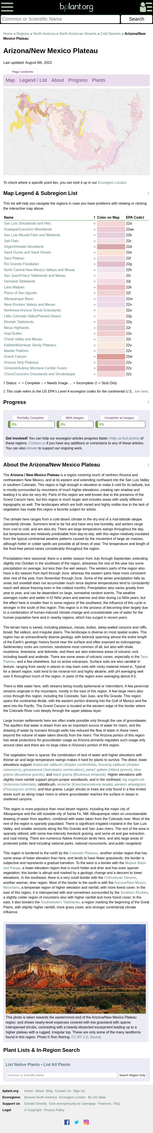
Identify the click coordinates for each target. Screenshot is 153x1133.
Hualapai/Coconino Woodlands (28, 229)
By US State (97, 1097)
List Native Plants (23, 1064)
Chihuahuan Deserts (120, 877)
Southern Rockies (134, 892)
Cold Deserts (110, 34)
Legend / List (33, 80)
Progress (78, 80)
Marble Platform (16, 351)
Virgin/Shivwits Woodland (23, 246)
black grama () (79, 774)
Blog (49, 1091)
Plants (98, 80)
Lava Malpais (14, 287)
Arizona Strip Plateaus (21, 362)
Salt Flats (11, 241)
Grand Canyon (15, 356)
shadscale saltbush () (64, 765)
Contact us (37, 443)
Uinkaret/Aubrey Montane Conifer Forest (35, 368)
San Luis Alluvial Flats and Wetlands (32, 235)
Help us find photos (124, 438)
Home (8, 34)
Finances (104, 1103)
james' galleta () (109, 770)
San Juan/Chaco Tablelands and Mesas (35, 275)
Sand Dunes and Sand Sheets (27, 252)
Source (95, 1037)
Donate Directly (35, 1103)
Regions (22, 34)
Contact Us (63, 1091)
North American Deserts (78, 34)
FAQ (116, 1103)
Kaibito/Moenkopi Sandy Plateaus (30, 345)
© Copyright (33, 1110)
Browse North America (40, 1097)
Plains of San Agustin (20, 293)
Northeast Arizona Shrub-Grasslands (32, 310)
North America (44, 34)
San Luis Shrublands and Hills (27, 223)
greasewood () (53, 770)
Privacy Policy (54, 1110)
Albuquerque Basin (18, 299)
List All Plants (57, 1064)
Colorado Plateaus (83, 853)
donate (31, 448)
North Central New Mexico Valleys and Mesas (39, 270)
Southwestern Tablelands (60, 902)
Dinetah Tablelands (19, 322)
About (57, 80)
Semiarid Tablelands (19, 281)
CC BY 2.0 (79, 1037)
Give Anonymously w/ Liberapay (72, 1103)
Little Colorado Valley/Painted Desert (32, 316)
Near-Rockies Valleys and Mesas (29, 304)
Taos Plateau (14, 258)
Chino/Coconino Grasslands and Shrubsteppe (39, 374)
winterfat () (85, 784)
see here (141, 391)
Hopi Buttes (13, 333)
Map (10, 80)
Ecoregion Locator (112, 182)
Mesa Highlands (16, 328)
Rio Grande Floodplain (21, 264)
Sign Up (79, 1091)
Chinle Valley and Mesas (23, 339)
